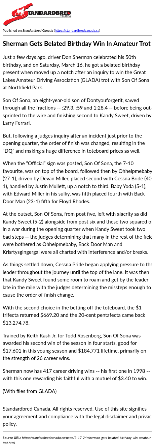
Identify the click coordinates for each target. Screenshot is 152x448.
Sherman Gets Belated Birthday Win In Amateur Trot (77, 43)
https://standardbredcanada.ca (77, 30)
